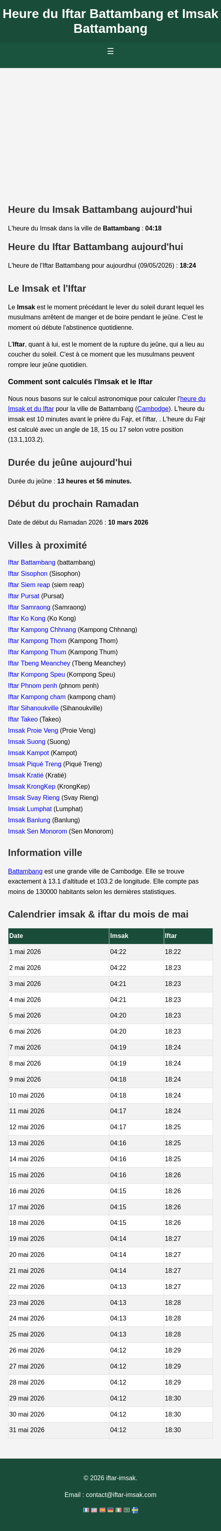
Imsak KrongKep (32, 786)
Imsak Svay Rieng (34, 797)
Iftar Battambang (32, 562)
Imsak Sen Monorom (38, 831)
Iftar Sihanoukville (34, 708)
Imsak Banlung (30, 820)
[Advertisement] (110, 128)
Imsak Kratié (26, 775)
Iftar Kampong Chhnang (43, 629)
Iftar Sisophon (28, 573)
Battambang (25, 871)
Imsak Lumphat (31, 809)
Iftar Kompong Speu (37, 674)
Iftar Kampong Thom (38, 640)
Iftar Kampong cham (38, 696)
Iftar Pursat (24, 596)
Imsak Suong (27, 741)
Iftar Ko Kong (27, 618)
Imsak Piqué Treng (35, 764)
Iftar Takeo (24, 719)
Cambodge (153, 408)
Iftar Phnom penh (33, 685)
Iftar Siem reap (30, 584)
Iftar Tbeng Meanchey (40, 663)
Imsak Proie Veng (34, 730)
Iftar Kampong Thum (38, 652)
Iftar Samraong (30, 607)
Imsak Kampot (29, 752)
